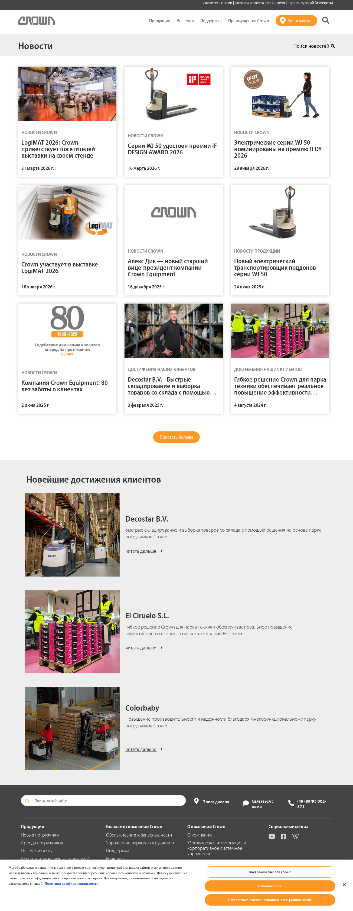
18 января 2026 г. (38, 287)
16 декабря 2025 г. (146, 287)
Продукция (159, 20)
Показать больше (176, 437)
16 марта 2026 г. (144, 168)
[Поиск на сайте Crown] (325, 20)
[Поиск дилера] (296, 20)
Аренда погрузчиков (42, 843)
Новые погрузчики (40, 835)
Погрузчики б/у (37, 850)
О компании (199, 835)
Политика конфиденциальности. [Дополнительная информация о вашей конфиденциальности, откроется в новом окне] (72, 883)
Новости (35, 45)
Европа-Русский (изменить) (310, 2)
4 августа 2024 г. (250, 405)
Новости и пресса (250, 2)
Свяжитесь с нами (218, 2)
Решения (185, 20)
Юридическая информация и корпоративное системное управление (216, 848)
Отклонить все (270, 886)
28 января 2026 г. (251, 168)
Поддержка (211, 20)
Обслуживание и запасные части (139, 835)
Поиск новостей (314, 46)
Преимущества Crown (248, 20)
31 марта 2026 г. (37, 168)
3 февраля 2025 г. (145, 405)
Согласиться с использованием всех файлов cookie (270, 899)
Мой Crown (276, 2)
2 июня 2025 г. (35, 405)
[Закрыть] (344, 885)
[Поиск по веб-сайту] (103, 800)
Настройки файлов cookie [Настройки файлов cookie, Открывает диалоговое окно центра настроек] (270, 872)
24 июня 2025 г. (249, 287)
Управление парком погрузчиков (140, 843)
